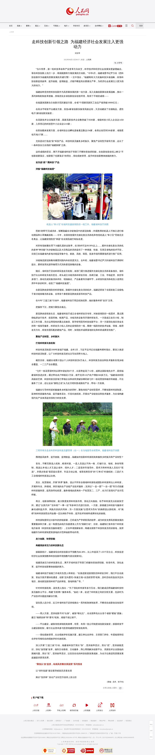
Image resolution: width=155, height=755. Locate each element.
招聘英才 (59, 721)
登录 (141, 26)
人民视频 (87, 706)
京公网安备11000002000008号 (124, 737)
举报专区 (76, 26)
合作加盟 (76, 721)
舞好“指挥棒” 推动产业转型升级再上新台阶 (56, 677)
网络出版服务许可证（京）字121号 (89, 737)
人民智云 (99, 706)
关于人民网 (40, 721)
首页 (11, 26)
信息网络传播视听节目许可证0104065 (33, 737)
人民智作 (112, 706)
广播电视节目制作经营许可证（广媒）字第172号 (105, 733)
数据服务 (94, 721)
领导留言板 (74, 706)
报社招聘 (50, 721)
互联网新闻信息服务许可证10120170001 (47, 733)
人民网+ (48, 706)
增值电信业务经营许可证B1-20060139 (74, 733)
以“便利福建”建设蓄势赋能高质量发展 (54, 670)
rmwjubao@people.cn (106, 729)
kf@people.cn (58, 729)
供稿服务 (85, 721)
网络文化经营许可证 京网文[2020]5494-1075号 (62, 737)
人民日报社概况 (28, 721)
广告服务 (67, 721)
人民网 (11, 32)
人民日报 (36, 706)
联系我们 (129, 721)
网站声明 (102, 721)
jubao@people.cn (98, 725)
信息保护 (120, 721)
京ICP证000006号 (108, 737)
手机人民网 (61, 706)
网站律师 (111, 721)
